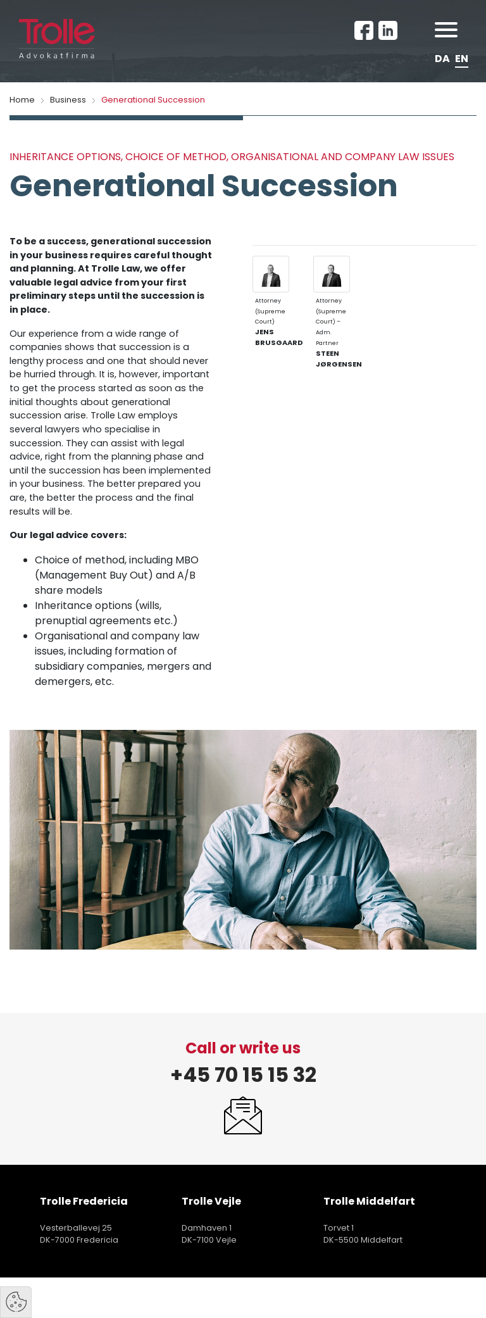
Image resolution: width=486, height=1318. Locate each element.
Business (68, 99)
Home (22, 99)
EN (461, 58)
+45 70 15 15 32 (243, 1074)
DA (442, 58)
